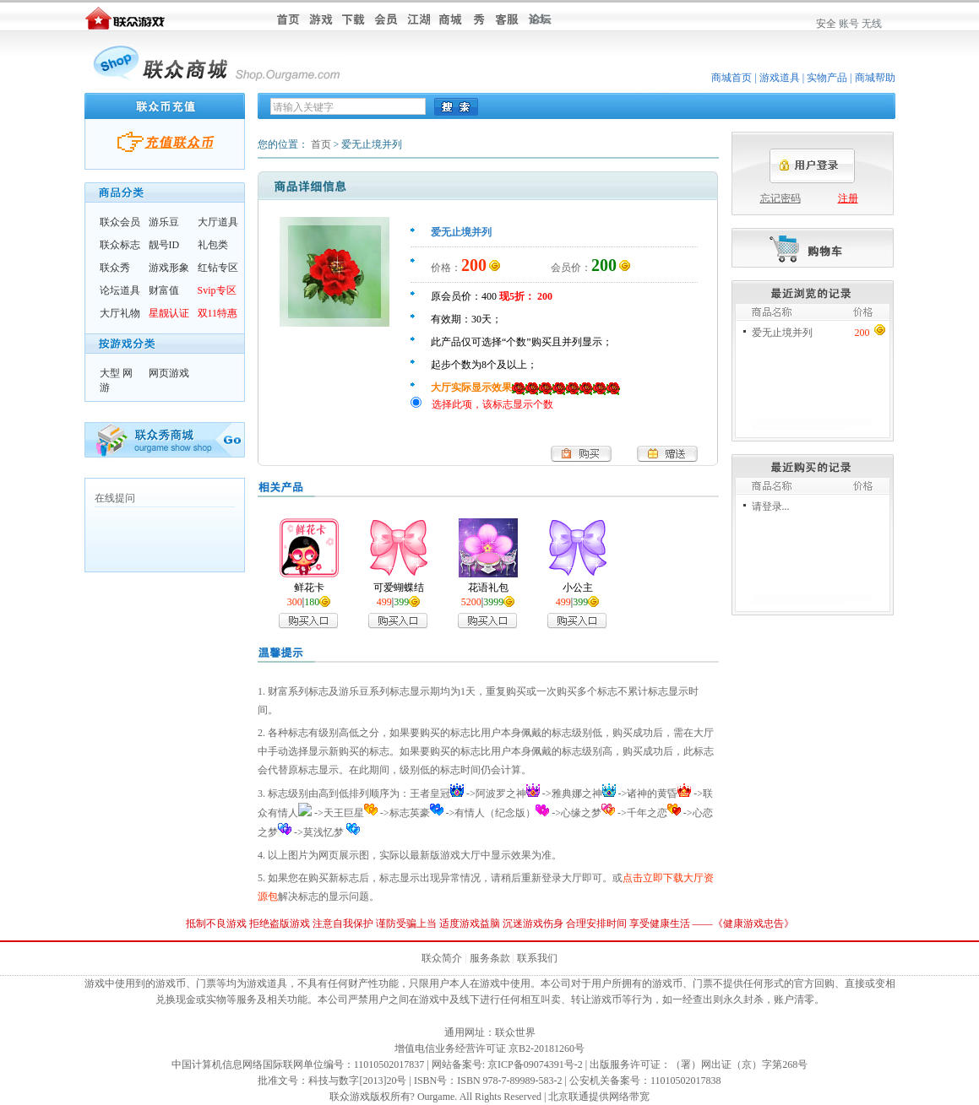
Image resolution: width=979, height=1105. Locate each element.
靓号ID (164, 245)
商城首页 (731, 78)
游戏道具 (779, 78)
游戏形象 (169, 268)
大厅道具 (218, 222)
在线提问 (115, 498)
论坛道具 (120, 290)
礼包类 (213, 245)
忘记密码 (780, 198)
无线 (872, 24)
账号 (849, 24)
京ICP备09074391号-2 (535, 1064)
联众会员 (120, 222)
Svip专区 (217, 290)
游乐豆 (164, 222)
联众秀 (115, 268)
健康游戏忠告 (753, 923)
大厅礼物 (120, 313)
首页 (321, 144)
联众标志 (120, 245)
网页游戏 (169, 373)
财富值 (164, 290)
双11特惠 (218, 313)
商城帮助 (875, 78)
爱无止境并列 (782, 333)
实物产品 (827, 78)
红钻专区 (218, 268)
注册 (848, 198)
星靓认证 (169, 313)
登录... (776, 506)
